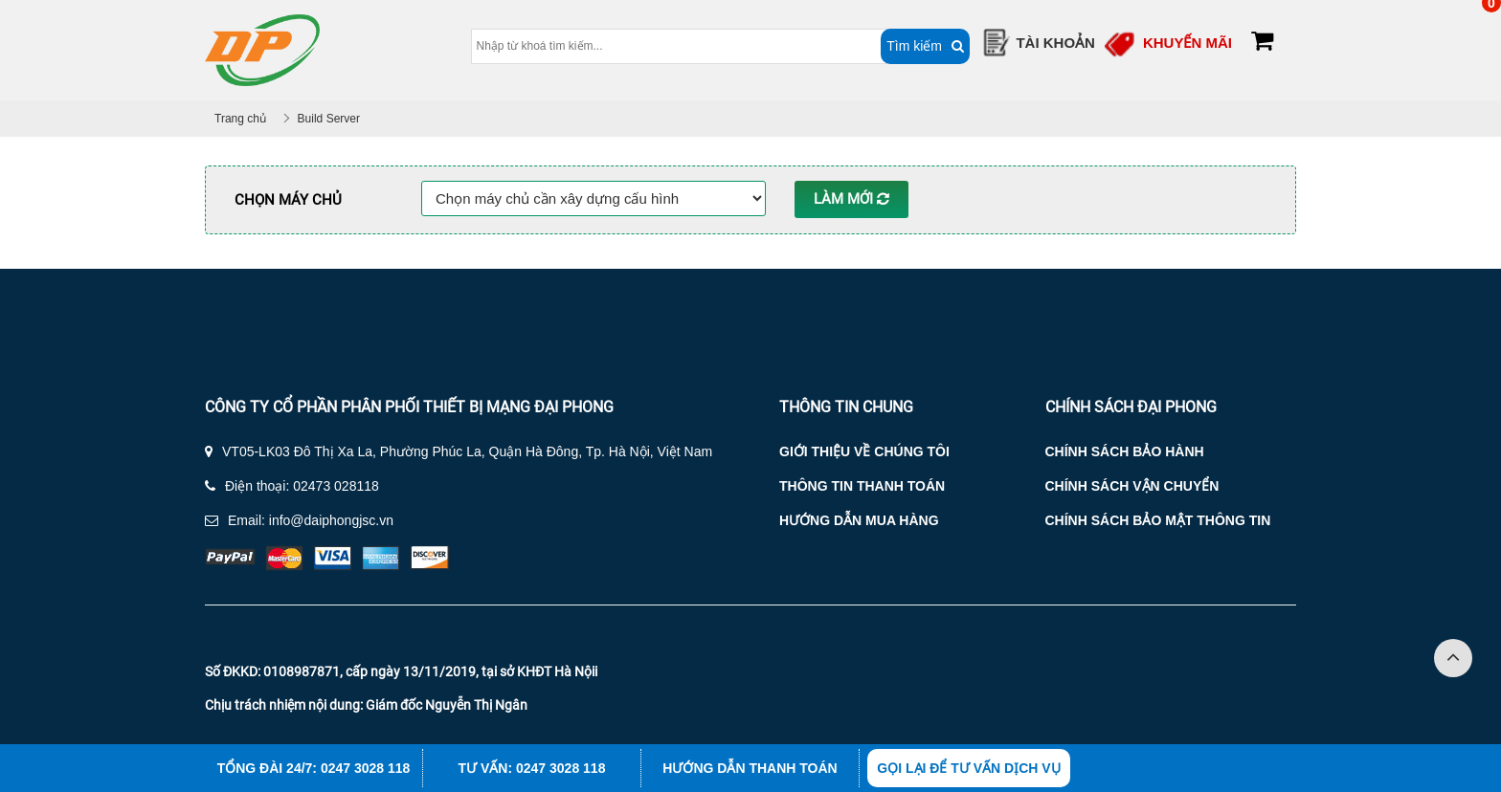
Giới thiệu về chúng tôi (864, 451)
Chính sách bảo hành (1124, 451)
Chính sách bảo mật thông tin (1158, 520)
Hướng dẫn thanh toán (749, 768)
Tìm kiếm (899, 46)
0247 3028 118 (365, 768)
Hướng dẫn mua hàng (859, 520)
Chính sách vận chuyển (1132, 486)
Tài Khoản (1055, 42)
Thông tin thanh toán (862, 486)
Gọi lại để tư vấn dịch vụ (968, 768)
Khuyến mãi (1187, 42)
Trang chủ (240, 118)
